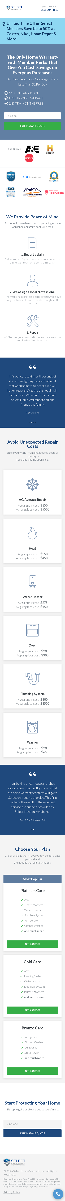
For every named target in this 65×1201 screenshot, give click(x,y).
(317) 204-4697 (49, 9)
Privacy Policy (11, 1192)
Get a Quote (32, 944)
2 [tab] (31, 422)
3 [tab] (33, 422)
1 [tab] (29, 422)
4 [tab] (36, 422)
